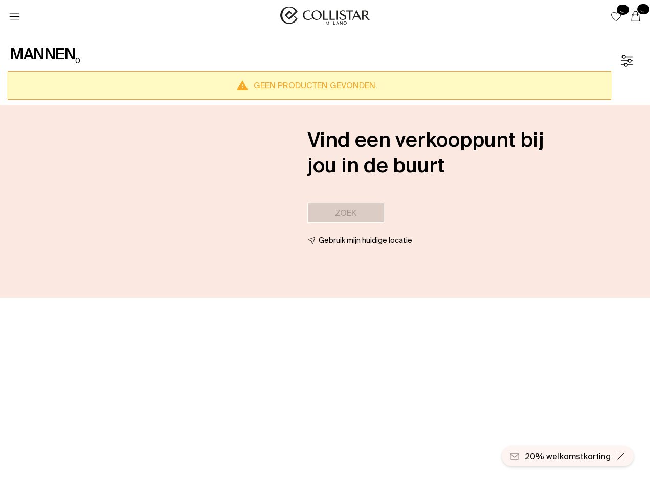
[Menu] (14, 17)
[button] (616, 16)
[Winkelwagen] (635, 17)
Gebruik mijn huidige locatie (365, 240)
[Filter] (626, 61)
